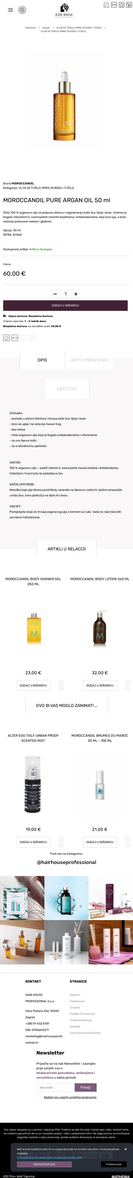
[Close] (44, 1164)
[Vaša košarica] (129, 5)
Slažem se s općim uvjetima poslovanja (70, 1097)
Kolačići (75, 995)
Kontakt (75, 1026)
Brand (18, 183)
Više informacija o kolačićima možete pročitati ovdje (49, 1157)
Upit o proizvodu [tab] (89, 360)
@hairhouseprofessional (66, 862)
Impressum (77, 1001)
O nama (75, 1007)
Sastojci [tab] (67, 388)
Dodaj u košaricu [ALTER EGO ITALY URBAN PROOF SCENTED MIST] (33, 842)
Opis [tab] (42, 360)
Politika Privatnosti (82, 1014)
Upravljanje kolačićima (85, 1033)
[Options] (114, 1164)
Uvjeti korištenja (81, 1020)
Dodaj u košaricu (65, 305)
